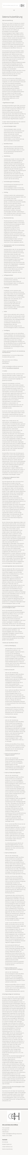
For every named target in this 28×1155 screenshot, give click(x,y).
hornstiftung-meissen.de (13, 368)
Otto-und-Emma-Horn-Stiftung (10, 1124)
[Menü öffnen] (14, 10)
